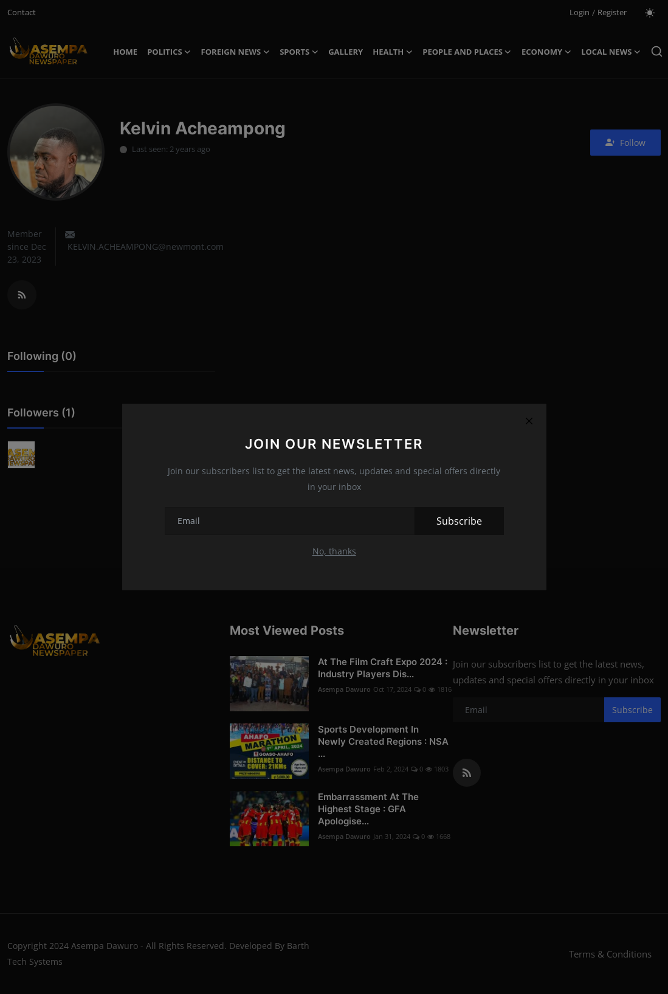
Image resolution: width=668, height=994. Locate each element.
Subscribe (459, 521)
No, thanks (334, 551)
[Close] (529, 421)
